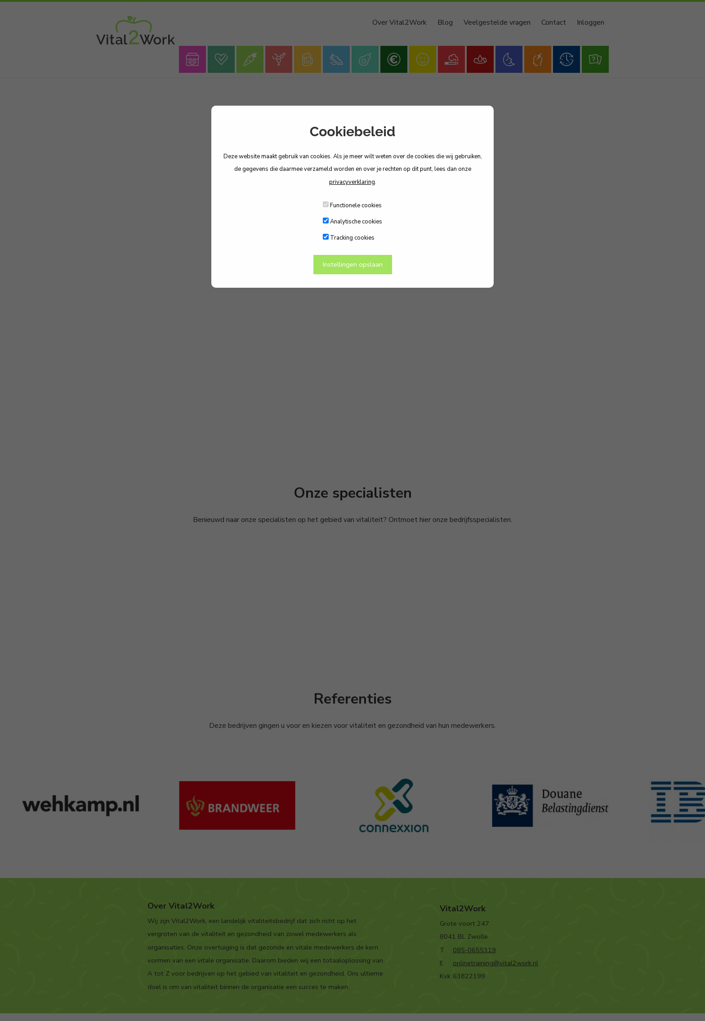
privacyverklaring (352, 182)
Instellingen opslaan (353, 264)
